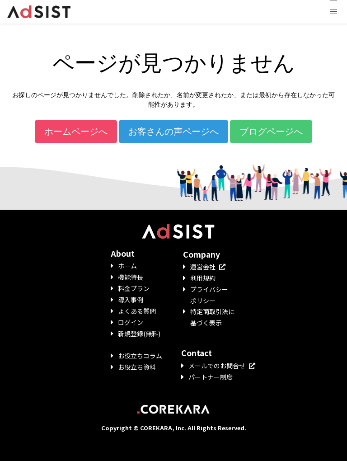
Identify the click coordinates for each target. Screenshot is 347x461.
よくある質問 (137, 310)
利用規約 (203, 277)
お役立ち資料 (137, 367)
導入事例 (130, 299)
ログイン (130, 322)
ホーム (127, 265)
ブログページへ (271, 131)
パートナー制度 (210, 376)
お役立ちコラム (140, 355)
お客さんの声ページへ (173, 131)
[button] (333, 12)
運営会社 (207, 266)
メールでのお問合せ (221, 365)
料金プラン (134, 288)
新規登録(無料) (139, 333)
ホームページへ (76, 131)
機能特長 (130, 277)
